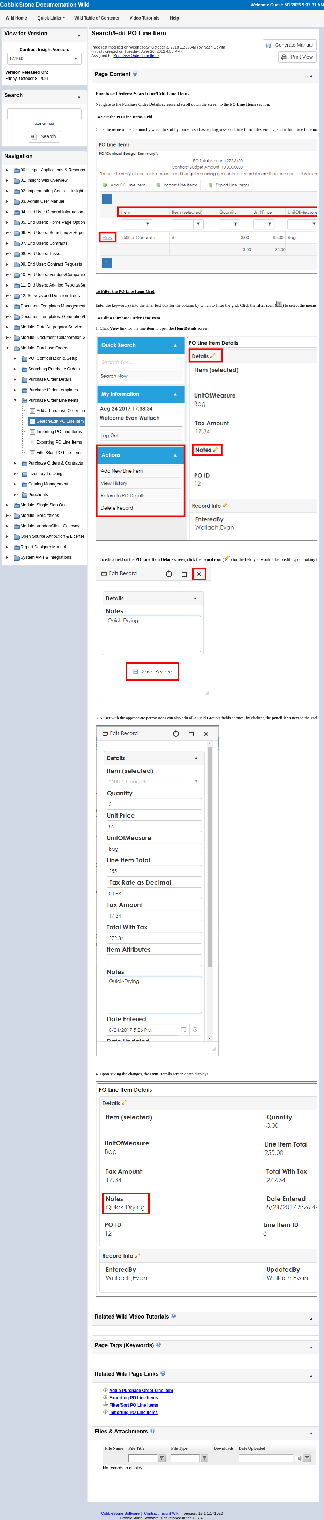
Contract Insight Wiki (161, 1513)
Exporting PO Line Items (59, 442)
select (75, 58)
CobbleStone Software (120, 1513)
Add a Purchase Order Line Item (67, 410)
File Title (136, 1448)
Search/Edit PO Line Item (60, 421)
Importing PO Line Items (59, 431)
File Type (179, 1448)
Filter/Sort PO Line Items (59, 452)
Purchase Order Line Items (136, 55)
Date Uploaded (252, 1448)
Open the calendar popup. (298, 1458)
